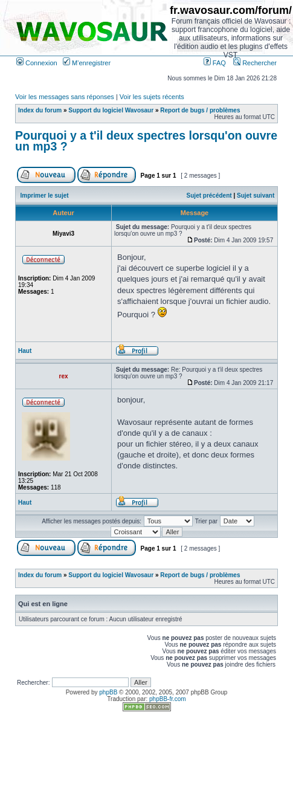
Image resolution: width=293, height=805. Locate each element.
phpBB (108, 692)
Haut (24, 351)
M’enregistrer (87, 62)
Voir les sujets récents (152, 96)
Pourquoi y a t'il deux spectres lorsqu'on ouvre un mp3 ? (146, 141)
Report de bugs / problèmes (200, 110)
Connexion (36, 62)
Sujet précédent (209, 195)
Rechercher (255, 62)
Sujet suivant (255, 195)
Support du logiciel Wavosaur (110, 110)
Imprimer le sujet (45, 195)
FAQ (215, 62)
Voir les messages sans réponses (64, 96)
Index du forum (40, 110)
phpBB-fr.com (167, 699)
